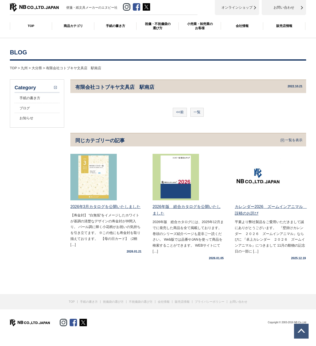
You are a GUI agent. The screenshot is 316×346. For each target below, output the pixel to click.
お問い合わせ (238, 301)
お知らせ (26, 118)
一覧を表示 (293, 140)
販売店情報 (284, 26)
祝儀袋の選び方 (113, 301)
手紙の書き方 (115, 26)
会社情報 (242, 26)
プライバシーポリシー (209, 301)
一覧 (197, 112)
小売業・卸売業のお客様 (200, 26)
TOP (31, 26)
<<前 (179, 112)
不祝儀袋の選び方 (141, 301)
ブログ (25, 108)
